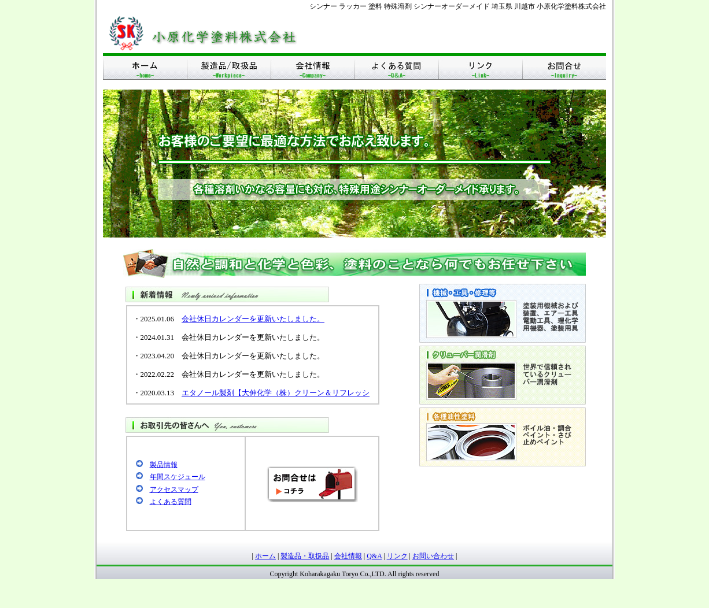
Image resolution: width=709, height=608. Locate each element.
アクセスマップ (174, 489)
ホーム (265, 556)
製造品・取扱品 (304, 556)
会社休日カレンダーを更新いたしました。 (253, 318)
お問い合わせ (433, 556)
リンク (397, 556)
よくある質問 (170, 502)
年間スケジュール (177, 477)
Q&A (374, 556)
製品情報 (164, 465)
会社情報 (348, 556)
